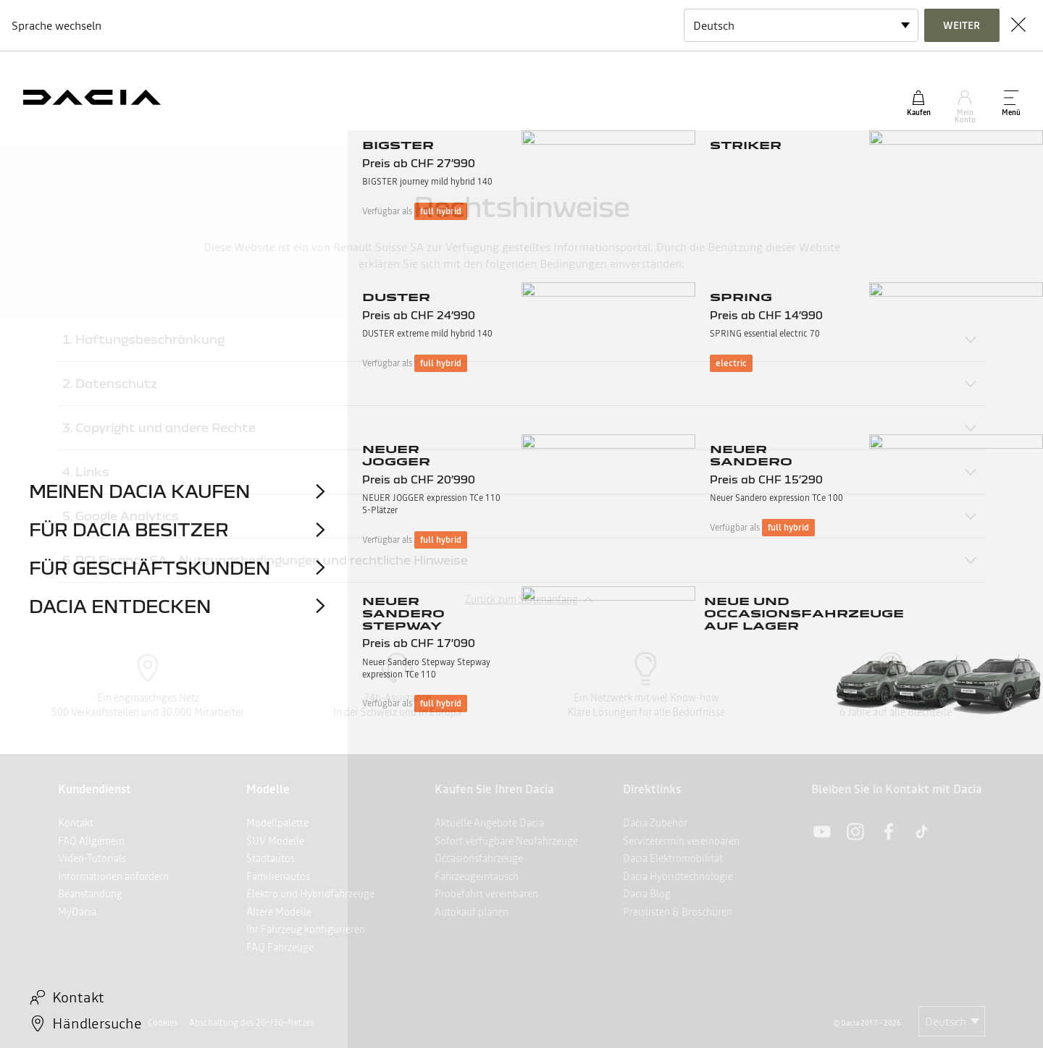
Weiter (961, 25)
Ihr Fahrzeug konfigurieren (305, 929)
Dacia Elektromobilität (673, 858)
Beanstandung (90, 894)
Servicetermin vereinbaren (681, 841)
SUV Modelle (275, 841)
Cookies (162, 1022)
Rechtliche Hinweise (97, 1022)
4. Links (85, 471)
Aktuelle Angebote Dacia (489, 823)
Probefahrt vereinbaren (486, 894)
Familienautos (278, 876)
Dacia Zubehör (655, 823)
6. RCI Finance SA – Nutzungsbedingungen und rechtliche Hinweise (265, 560)
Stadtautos (270, 858)
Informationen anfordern (113, 876)
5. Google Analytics (120, 516)
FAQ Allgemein (91, 841)
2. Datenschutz (109, 383)
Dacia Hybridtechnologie (678, 876)
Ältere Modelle (278, 912)
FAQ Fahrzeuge (280, 947)
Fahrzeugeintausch (477, 876)
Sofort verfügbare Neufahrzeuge (506, 841)
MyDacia (77, 912)
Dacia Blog (647, 894)
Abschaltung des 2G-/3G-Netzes (251, 1022)
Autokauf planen (471, 912)
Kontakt (75, 823)
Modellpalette (277, 823)
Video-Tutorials (92, 858)
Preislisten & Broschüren (677, 912)
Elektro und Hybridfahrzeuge (310, 894)
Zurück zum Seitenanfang (521, 599)
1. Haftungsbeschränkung (143, 339)
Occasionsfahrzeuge (479, 858)
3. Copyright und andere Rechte (159, 427)
